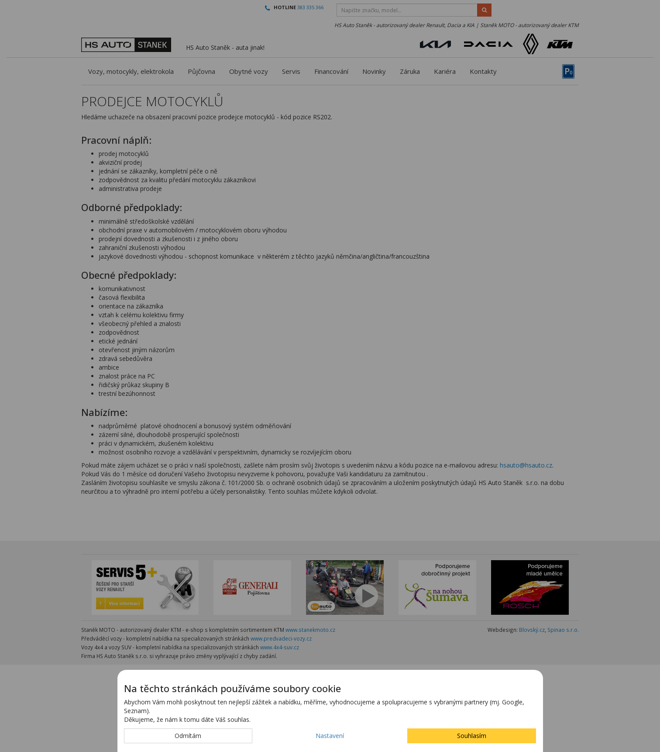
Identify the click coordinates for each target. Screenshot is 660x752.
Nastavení (330, 735)
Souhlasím (471, 735)
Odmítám (188, 735)
